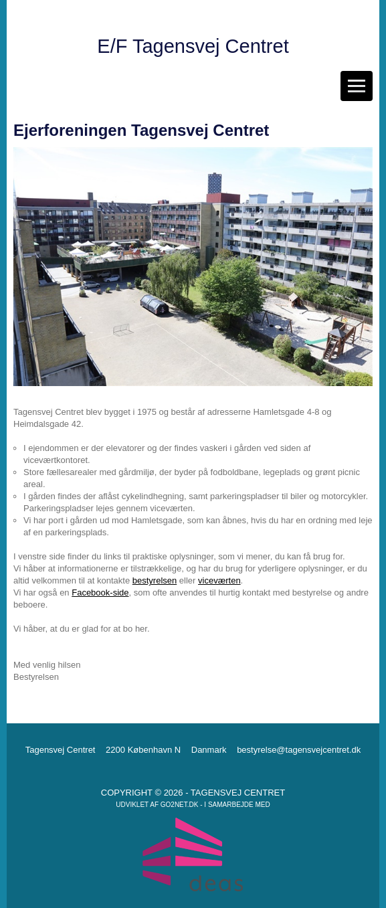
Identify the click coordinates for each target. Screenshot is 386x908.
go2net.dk (180, 804)
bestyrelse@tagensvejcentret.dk (299, 750)
